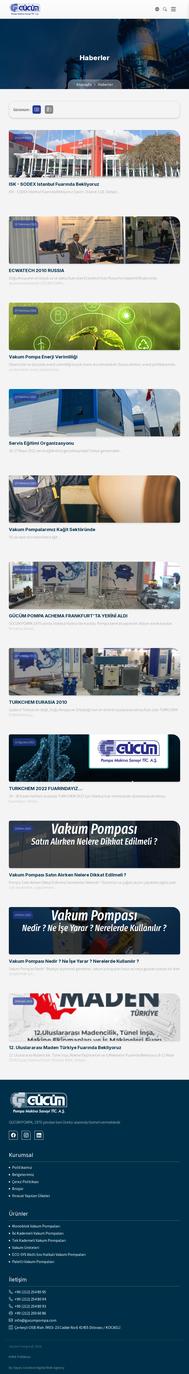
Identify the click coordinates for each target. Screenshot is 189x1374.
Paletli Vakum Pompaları (33, 1261)
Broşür (17, 1188)
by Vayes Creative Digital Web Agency (36, 1367)
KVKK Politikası (20, 1357)
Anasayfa (84, 84)
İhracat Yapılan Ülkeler (31, 1195)
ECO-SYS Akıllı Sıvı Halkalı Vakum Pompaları (49, 1254)
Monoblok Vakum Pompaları (36, 1226)
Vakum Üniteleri (25, 1247)
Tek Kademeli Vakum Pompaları (39, 1240)
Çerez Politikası (25, 1181)
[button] (36, 109)
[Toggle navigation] (173, 9)
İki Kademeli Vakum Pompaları (37, 1233)
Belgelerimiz (23, 1174)
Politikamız (22, 1167)
